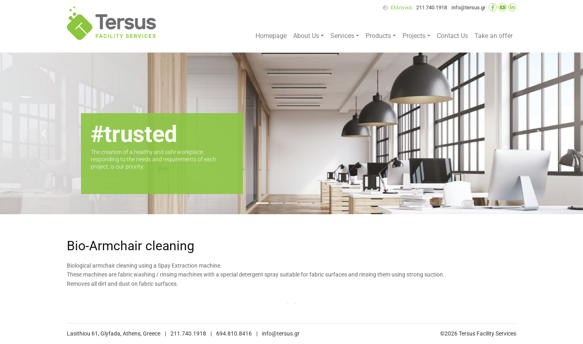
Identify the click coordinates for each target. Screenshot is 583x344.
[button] (43, 133)
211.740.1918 (431, 7)
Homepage (271, 36)
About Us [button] (306, 36)
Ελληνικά (401, 7)
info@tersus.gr (468, 7)
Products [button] (378, 36)
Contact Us (452, 36)
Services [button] (342, 36)
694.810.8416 (234, 333)
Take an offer (493, 36)
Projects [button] (414, 36)
